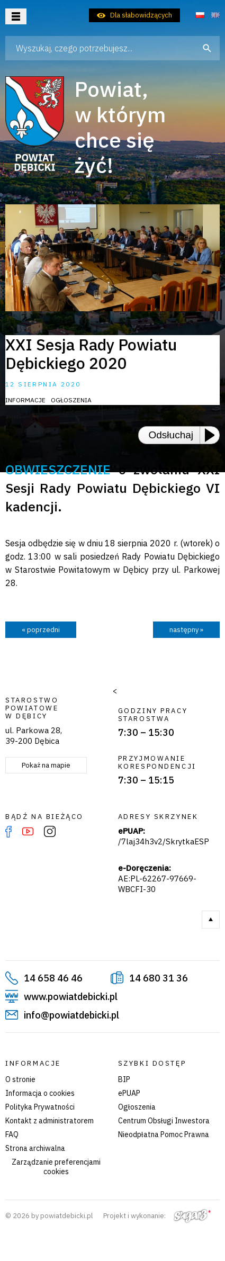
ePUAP (129, 1093)
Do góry (211, 920)
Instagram (50, 831)
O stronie (20, 1079)
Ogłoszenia (137, 1107)
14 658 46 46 (53, 978)
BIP (124, 1079)
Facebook (8, 831)
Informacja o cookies (40, 1093)
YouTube (27, 831)
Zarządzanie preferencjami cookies (56, 1166)
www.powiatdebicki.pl (71, 996)
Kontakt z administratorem (49, 1120)
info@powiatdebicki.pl (71, 1015)
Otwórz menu (15, 16)
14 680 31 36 (158, 978)
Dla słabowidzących (141, 15)
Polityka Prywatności (40, 1107)
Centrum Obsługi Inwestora (164, 1120)
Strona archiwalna (35, 1148)
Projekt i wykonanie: (157, 1215)
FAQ (12, 1134)
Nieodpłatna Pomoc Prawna (163, 1134)
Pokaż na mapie (46, 765)
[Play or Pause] (213, 435)
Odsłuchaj (171, 434)
